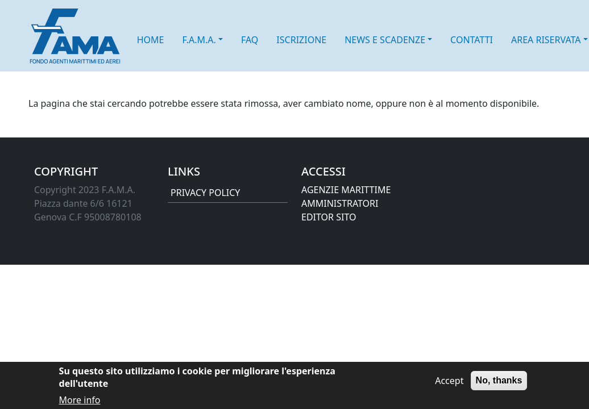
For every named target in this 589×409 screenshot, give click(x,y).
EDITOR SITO (328, 217)
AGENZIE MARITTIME (346, 189)
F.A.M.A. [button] (198, 40)
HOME (150, 40)
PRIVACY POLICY (205, 192)
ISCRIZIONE (301, 40)
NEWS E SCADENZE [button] (385, 40)
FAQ (249, 40)
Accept (449, 384)
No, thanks (499, 384)
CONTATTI (471, 40)
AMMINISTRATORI (339, 203)
